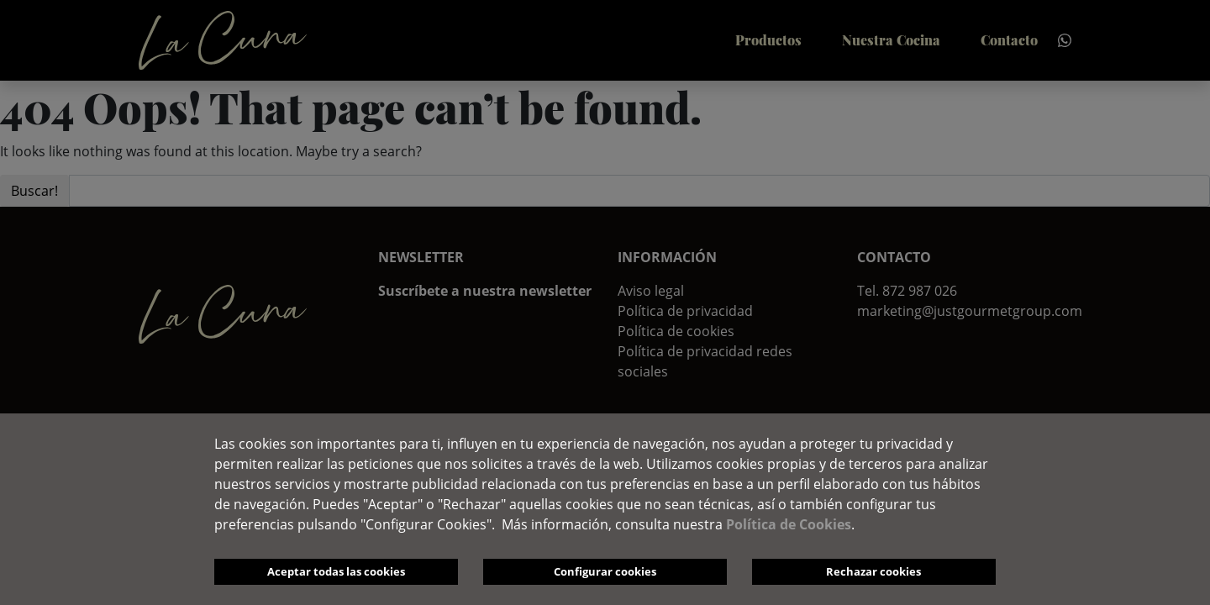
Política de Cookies (788, 524)
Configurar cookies (605, 571)
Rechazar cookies (873, 571)
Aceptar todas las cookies (336, 571)
